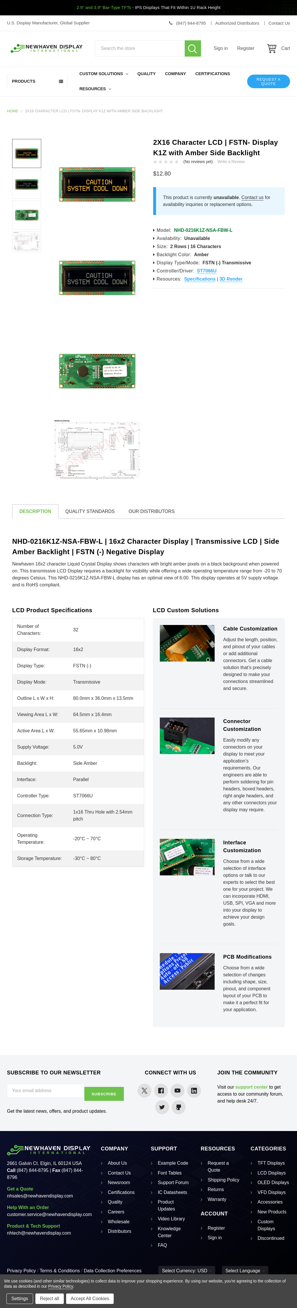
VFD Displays (272, 1192)
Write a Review (231, 161)
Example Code (173, 1163)
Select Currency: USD (187, 1270)
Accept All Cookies (90, 1298)
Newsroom (119, 1182)
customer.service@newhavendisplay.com (49, 1214)
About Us (117, 1163)
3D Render (230, 279)
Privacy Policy (21, 1270)
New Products (272, 1211)
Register (246, 48)
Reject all (49, 1298)
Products (23, 81)
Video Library (171, 1218)
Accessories (270, 1201)
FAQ (162, 1245)
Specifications (199, 279)
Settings (19, 1298)
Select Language (245, 1270)
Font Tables (170, 1172)
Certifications (212, 73)
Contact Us (119, 1172)
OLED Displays (273, 1182)
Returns (216, 1189)
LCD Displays (272, 1172)
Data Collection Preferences (113, 1270)
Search (193, 48)
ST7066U (207, 270)
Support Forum (173, 1182)
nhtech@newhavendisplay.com (39, 1233)
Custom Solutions (103, 73)
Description (35, 511)
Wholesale (119, 1221)
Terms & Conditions (60, 1270)
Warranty (217, 1199)
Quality (146, 73)
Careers (116, 1211)
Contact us (252, 197)
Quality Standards (90, 511)
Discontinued (271, 1238)
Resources (95, 88)
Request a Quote (268, 81)
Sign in (221, 48)
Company (175, 73)
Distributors (119, 1231)
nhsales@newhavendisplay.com (40, 1195)
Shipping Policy (223, 1179)
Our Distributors (151, 511)
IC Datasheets (172, 1192)
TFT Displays (271, 1163)
